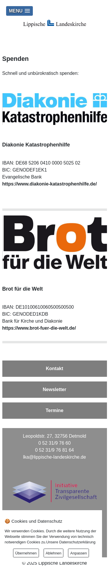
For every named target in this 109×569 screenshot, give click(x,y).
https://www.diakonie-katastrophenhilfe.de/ (49, 183)
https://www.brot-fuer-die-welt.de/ (39, 328)
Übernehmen (26, 553)
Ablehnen (53, 553)
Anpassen (78, 553)
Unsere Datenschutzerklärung (70, 542)
